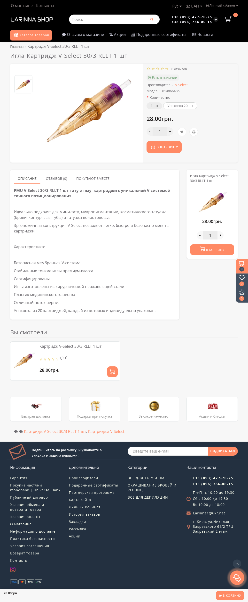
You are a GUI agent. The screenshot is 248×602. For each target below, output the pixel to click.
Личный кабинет (222, 5)
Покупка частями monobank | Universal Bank (35, 487)
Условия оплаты (25, 516)
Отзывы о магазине (83, 34)
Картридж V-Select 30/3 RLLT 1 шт (70, 346)
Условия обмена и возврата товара (27, 507)
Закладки (77, 521)
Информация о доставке (32, 531)
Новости (202, 34)
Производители (83, 478)
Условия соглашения (29, 546)
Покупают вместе (92, 178)
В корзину (230, 596)
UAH (194, 6)
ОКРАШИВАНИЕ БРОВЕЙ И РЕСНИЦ (152, 487)
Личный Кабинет (85, 507)
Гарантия (19, 478)
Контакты (45, 5)
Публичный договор (29, 497)
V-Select (181, 84)
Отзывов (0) (56, 178)
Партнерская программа (92, 492)
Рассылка (77, 529)
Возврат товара (24, 553)
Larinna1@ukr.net (209, 513)
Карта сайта (80, 499)
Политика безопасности (32, 538)
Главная (17, 46)
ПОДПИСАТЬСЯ (222, 451)
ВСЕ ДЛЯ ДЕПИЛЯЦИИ (148, 497)
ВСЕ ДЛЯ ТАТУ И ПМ (146, 478)
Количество (160, 97)
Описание (27, 178)
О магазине (22, 5)
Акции (117, 34)
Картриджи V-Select (106, 431)
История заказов (84, 514)
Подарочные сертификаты (158, 34)
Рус (176, 6)
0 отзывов (178, 69)
